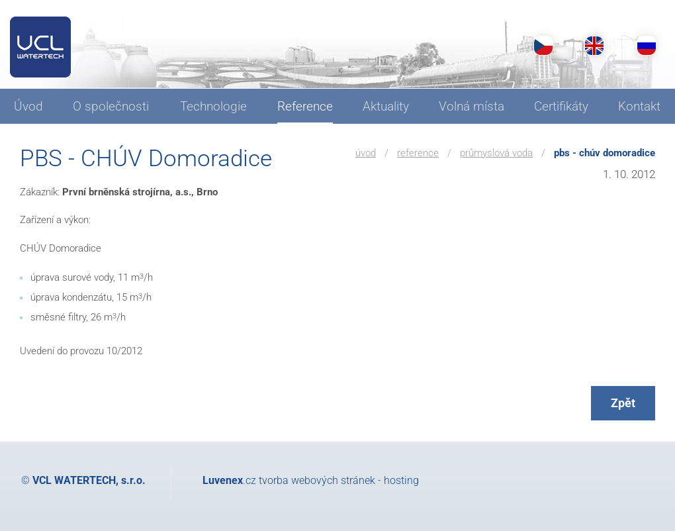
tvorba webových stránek (317, 480)
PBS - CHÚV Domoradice (604, 153)
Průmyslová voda (496, 153)
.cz (229, 480)
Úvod (365, 153)
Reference (418, 153)
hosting (401, 480)
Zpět (623, 403)
